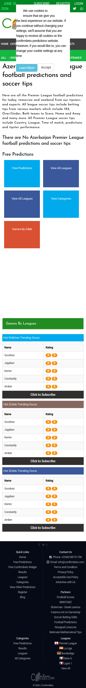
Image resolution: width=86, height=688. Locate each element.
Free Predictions (22, 562)
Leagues (22, 577)
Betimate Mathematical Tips (65, 632)
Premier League (66, 643)
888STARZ (65, 602)
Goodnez (9, 355)
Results (22, 572)
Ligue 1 (65, 663)
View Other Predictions (22, 587)
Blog (22, 597)
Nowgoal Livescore (65, 627)
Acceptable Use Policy (65, 577)
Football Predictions (65, 622)
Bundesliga (65, 653)
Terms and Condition (65, 567)
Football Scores (65, 597)
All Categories (23, 658)
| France (76, 57)
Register (22, 592)
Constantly (10, 378)
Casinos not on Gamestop (65, 612)
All (3, 57)
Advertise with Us (65, 582)
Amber (8, 386)
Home (4, 44)
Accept (46, 67)
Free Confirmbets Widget (22, 567)
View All (65, 668)
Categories (22, 582)
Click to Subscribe (43, 394)
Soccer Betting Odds (65, 617)
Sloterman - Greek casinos (65, 607)
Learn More (26, 68)
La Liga (65, 648)
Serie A (66, 658)
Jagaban (9, 363)
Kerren (8, 371)
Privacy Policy (65, 572)
